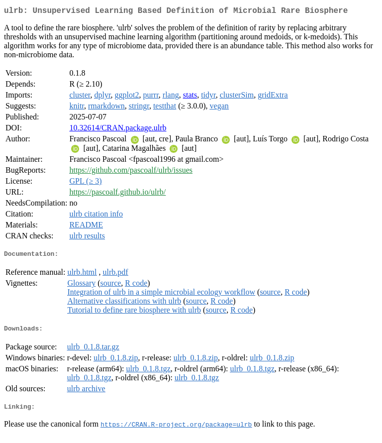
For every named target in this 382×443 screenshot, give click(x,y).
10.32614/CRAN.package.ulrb (117, 129)
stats (190, 97)
